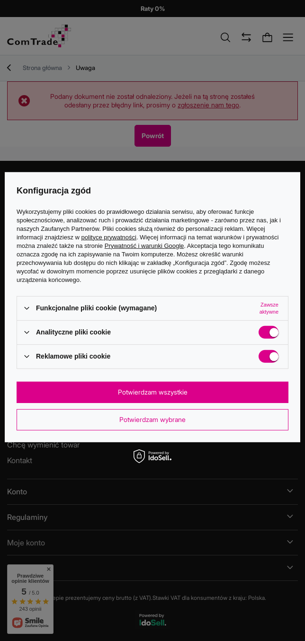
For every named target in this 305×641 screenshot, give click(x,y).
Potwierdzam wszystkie (153, 392)
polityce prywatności (108, 236)
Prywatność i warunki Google (144, 245)
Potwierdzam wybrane (152, 419)
